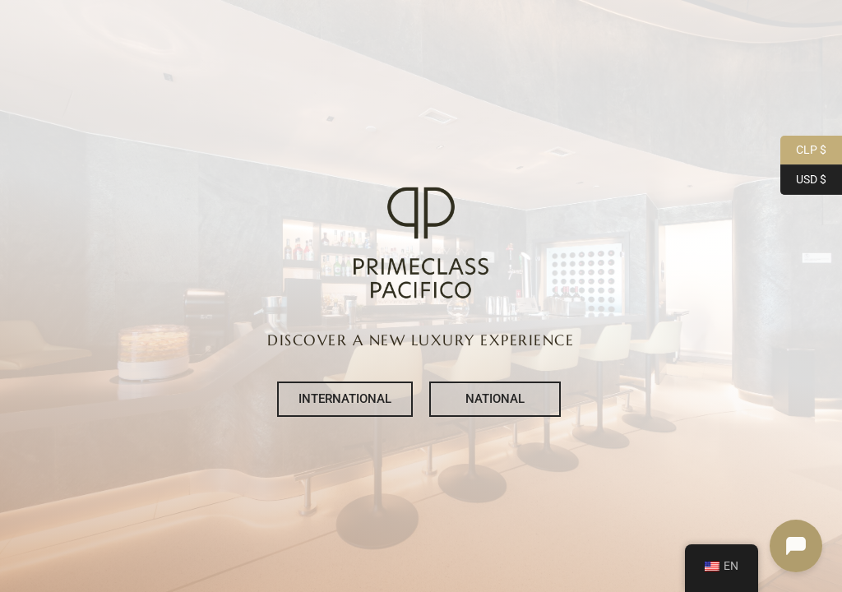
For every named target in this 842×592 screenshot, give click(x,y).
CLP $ (803, 150)
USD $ (803, 180)
